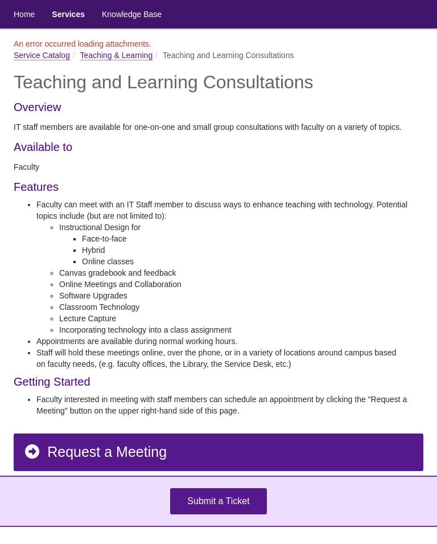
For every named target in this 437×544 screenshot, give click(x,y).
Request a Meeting (95, 452)
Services (68, 14)
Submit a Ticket (218, 501)
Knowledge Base (132, 14)
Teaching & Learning (116, 55)
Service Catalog (42, 55)
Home (24, 14)
